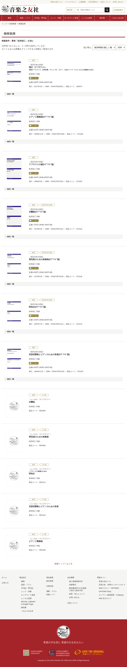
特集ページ (50, 594)
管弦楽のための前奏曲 (39, 436)
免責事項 (72, 584)
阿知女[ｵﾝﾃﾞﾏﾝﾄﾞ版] (37, 306)
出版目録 (49, 586)
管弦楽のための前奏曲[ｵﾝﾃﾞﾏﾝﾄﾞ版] (44, 259)
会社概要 (70, 577)
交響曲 (32, 402)
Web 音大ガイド (105, 598)
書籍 (9, 18)
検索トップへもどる (63, 563)
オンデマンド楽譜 (71, 18)
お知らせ (5, 582)
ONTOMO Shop (105, 591)
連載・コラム (51, 591)
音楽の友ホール (57, 2)
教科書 (102, 18)
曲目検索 (49, 581)
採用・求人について (77, 594)
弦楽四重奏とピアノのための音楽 (44, 506)
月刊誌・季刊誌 (40, 18)
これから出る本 (118, 18)
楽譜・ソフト (25, 18)
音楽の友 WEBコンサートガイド (112, 584)
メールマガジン (71, 2)
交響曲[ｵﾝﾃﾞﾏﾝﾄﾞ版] (37, 212)
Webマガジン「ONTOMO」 (109, 588)
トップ (4, 24)
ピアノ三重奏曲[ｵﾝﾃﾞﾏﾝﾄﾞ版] (41, 116)
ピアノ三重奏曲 (36, 541)
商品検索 (49, 577)
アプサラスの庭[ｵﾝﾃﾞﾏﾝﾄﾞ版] (41, 164)
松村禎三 (32, 74)
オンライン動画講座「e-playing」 (112, 595)
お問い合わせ (118, 2)
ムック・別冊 (56, 18)
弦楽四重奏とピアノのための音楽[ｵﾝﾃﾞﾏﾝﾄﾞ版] (49, 354)
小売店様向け (93, 2)
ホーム (4, 577)
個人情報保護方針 (76, 581)
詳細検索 (118, 10)
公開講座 (82, 2)
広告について (105, 2)
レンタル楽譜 (87, 18)
